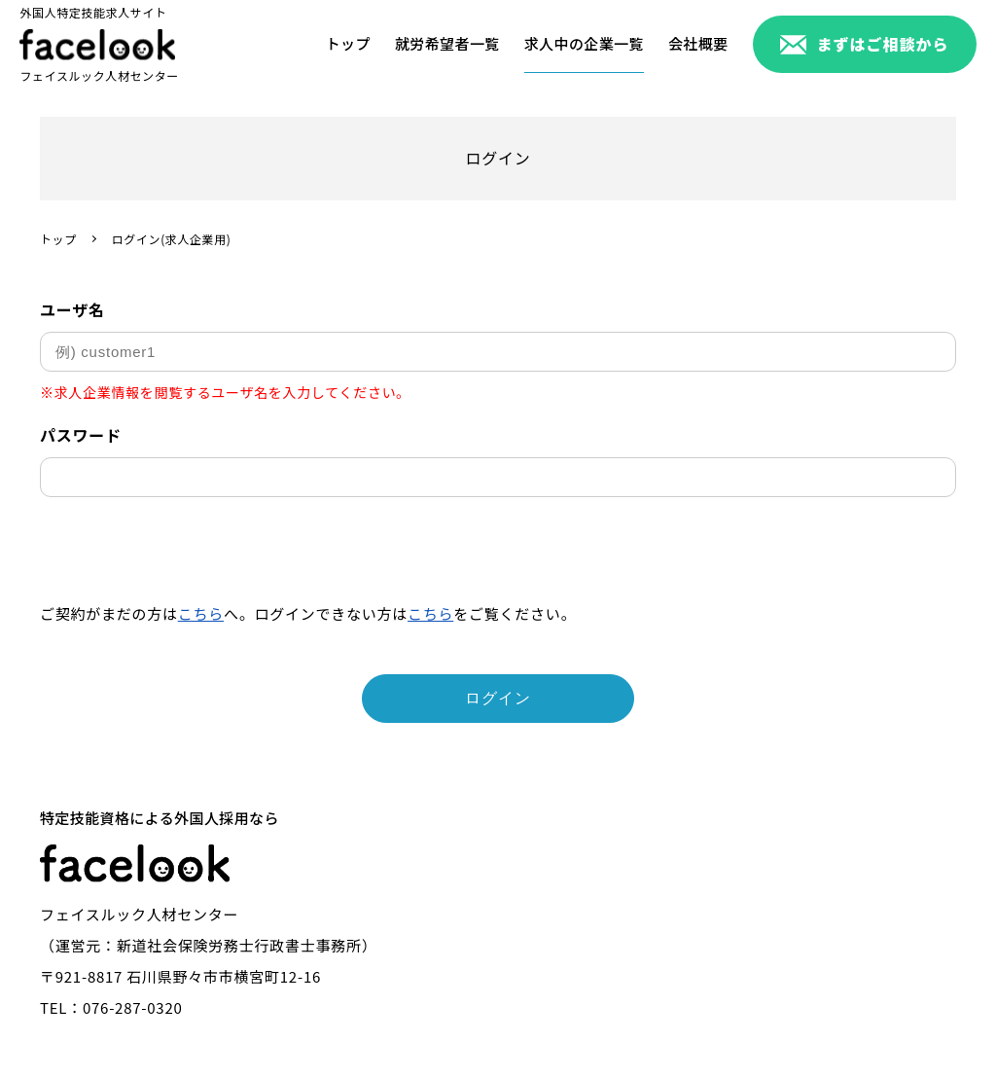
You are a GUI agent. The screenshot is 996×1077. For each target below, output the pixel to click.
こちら (201, 613)
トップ (348, 43)
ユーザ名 (72, 309)
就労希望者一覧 (447, 43)
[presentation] (188, 554)
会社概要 (698, 43)
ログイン (497, 698)
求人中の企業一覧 (584, 43)
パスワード (81, 435)
